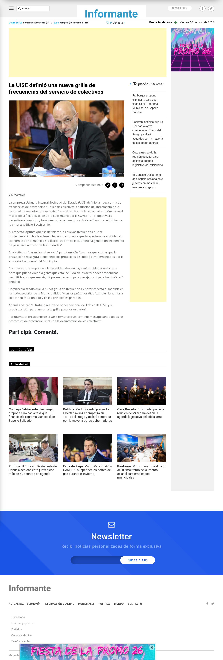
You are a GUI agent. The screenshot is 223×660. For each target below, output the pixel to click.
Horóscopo (18, 617)
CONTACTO (135, 603)
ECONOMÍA (33, 603)
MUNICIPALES (86, 603)
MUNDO (119, 603)
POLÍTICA (104, 603)
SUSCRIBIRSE (137, 560)
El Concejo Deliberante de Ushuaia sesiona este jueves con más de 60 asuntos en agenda (147, 181)
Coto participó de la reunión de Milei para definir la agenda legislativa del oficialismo (147, 159)
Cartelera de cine (21, 635)
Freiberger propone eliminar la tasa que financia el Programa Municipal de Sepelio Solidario (145, 104)
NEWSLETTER (179, 8)
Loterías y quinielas (22, 623)
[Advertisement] (87, 52)
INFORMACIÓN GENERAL (59, 603)
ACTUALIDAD (17, 603)
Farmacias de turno (160, 22)
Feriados (16, 629)
